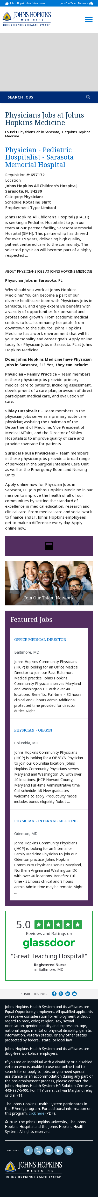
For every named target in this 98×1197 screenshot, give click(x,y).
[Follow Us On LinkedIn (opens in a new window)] (58, 1150)
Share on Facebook (54, 993)
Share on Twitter (61, 993)
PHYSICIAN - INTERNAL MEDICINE (46, 820)
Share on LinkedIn (67, 993)
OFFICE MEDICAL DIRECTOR (40, 639)
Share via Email (74, 993)
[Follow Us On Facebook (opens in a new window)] (28, 1150)
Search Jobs (20, 97)
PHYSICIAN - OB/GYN (33, 730)
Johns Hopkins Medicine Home (27, 3)
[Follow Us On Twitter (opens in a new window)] (38, 1150)
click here (36, 1113)
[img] (26, 19)
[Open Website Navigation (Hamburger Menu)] (87, 13)
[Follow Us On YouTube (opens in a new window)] (48, 1150)
